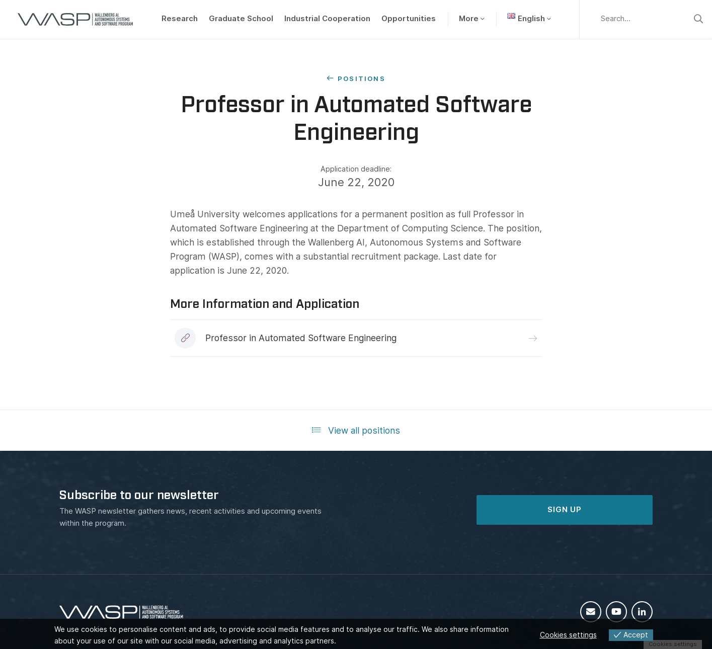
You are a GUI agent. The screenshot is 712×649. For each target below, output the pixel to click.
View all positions (356, 430)
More (469, 18)
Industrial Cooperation (327, 18)
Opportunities (408, 18)
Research (180, 18)
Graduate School (241, 18)
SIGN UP (564, 509)
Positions (361, 78)
